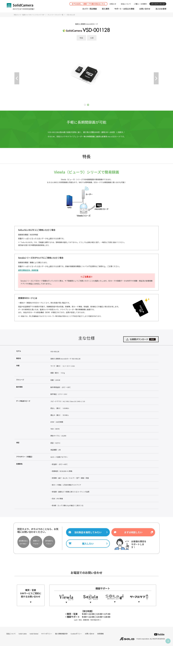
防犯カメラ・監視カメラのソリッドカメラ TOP (29, 15)
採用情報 (100, 634)
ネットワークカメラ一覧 (55, 15)
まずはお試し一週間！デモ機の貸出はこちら (88, 4)
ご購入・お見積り (140, 4)
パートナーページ (158, 4)
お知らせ (112, 4)
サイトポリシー (46, 634)
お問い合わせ (89, 634)
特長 (81, 38)
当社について (126, 4)
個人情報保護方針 (61, 634)
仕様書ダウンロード (140, 339)
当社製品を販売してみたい (88, 532)
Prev (16, 78)
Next (156, 78)
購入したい (88, 543)
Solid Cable (23, 634)
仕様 (91, 38)
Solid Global (34, 634)
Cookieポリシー (76, 634)
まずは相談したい (133, 532)
